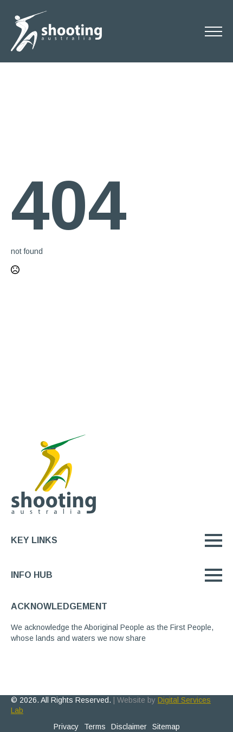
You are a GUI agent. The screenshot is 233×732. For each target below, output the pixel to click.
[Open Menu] (213, 31)
